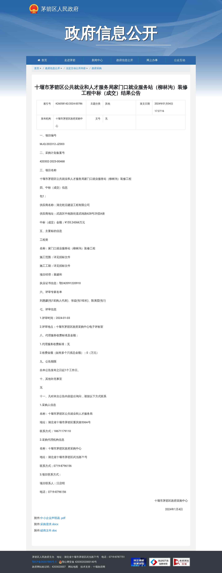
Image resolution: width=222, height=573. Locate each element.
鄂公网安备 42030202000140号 (78, 561)
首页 (42, 60)
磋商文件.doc (48, 530)
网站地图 (73, 566)
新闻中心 (97, 60)
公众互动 (179, 60)
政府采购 (97, 68)
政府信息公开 (124, 60)
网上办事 (152, 60)
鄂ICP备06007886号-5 (44, 561)
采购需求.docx (49, 524)
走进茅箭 (69, 60)
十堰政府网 (99, 566)
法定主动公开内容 (76, 68)
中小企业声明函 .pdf (52, 518)
